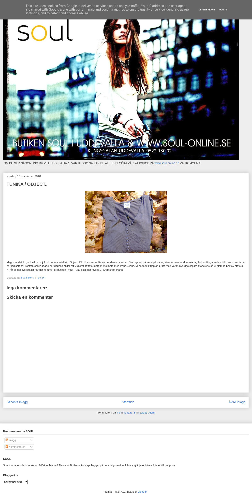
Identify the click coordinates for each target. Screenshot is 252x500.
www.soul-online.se (166, 163)
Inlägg (11, 440)
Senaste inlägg (17, 402)
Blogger (142, 491)
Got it (223, 9)
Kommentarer (15, 446)
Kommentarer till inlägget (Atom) (136, 412)
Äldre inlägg (237, 402)
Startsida (128, 402)
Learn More (207, 9)
